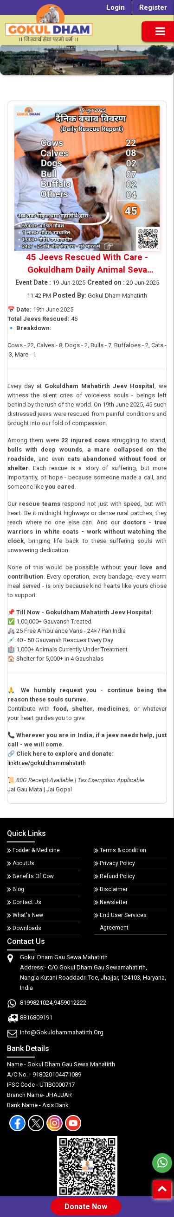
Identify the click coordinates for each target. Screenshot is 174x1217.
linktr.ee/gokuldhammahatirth (46, 762)
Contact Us (27, 902)
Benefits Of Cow (33, 876)
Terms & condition (123, 850)
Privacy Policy (117, 863)
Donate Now (85, 1206)
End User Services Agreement (123, 921)
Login (115, 7)
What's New (28, 915)
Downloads (27, 928)
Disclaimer (114, 889)
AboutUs (23, 863)
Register (153, 7)
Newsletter (114, 902)
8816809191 (36, 1017)
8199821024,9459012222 (53, 1002)
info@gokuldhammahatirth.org (61, 1032)
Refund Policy (117, 876)
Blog (18, 889)
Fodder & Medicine (36, 850)
